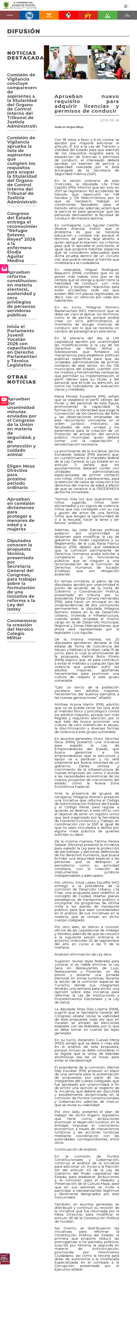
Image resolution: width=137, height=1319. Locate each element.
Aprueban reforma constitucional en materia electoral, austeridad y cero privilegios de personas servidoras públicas (22, 293)
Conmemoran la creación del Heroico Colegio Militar (22, 629)
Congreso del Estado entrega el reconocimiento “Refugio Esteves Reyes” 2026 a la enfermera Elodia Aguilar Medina (22, 237)
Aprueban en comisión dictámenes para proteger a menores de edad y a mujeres (21, 514)
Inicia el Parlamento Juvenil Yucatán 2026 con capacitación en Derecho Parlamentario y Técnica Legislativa (22, 346)
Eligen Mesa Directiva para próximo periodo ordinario (21, 476)
